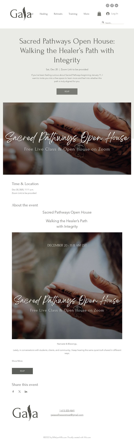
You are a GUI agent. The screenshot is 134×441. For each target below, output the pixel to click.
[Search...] (111, 23)
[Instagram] (107, 5)
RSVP (67, 91)
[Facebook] (112, 5)
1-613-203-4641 (67, 410)
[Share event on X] (19, 392)
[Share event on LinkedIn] (26, 392)
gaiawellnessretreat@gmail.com (67, 414)
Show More (17, 361)
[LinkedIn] (116, 5)
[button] (99, 13)
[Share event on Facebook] (13, 392)
